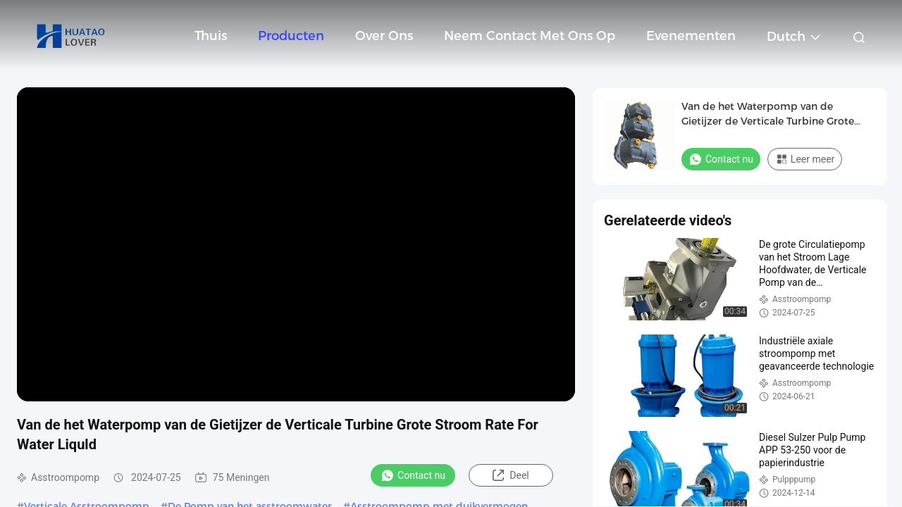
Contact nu (413, 475)
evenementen (691, 36)
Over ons (384, 36)
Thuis (210, 36)
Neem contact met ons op (529, 36)
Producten (291, 36)
